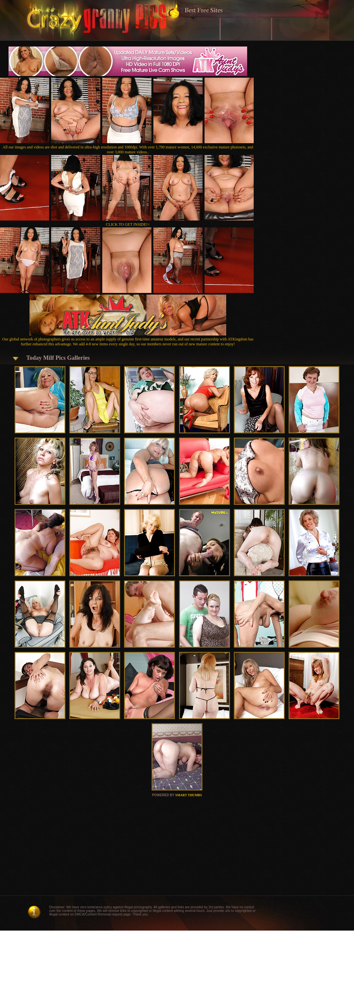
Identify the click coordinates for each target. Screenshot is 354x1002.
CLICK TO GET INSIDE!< (128, 224)
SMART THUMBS (188, 795)
